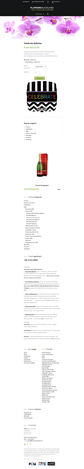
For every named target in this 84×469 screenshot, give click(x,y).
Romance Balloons (31, 224)
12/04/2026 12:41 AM (56, 2)
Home (25, 352)
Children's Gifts (46, 402)
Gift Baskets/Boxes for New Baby (50, 363)
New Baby (28, 135)
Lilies (43, 358)
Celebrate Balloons (33, 43)
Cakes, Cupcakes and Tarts (32, 228)
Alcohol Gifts (29, 238)
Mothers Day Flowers (47, 378)
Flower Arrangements (47, 354)
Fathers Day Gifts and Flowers (49, 390)
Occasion (28, 137)
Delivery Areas (27, 361)
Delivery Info (27, 359)
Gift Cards (28, 240)
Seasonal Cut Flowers (47, 359)
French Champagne (42, 185)
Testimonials (27, 356)
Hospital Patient (46, 398)
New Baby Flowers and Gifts (49, 386)
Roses (43, 356)
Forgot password (28, 418)
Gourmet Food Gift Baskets (49, 361)
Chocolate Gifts (29, 209)
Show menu (40, 14)
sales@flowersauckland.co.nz (35, 441)
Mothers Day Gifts (46, 380)
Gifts (27, 131)
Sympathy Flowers (46, 385)
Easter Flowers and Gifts (48, 392)
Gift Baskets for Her (47, 364)
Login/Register (25, 1)
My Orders (26, 416)
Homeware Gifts (29, 234)
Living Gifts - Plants (30, 230)
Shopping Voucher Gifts (31, 242)
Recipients (29, 139)
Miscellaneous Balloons (32, 219)
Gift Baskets (29, 129)
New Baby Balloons (31, 221)
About (25, 354)
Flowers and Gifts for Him (48, 397)
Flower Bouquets (46, 352)
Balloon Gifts (29, 211)
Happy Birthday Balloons (33, 217)
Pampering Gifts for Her (32, 232)
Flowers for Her (46, 393)
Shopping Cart (27, 413)
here (39, 278)
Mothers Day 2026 (31, 133)
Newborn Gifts (45, 400)
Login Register (27, 414)
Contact (26, 358)
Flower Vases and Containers (33, 236)
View (58, 189)
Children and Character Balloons (35, 213)
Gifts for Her (45, 395)
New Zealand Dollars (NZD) (38, 2)
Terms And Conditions (29, 363)
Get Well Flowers (46, 383)
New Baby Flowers (46, 381)
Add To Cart (39, 78)
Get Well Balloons (31, 215)
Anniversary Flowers (47, 388)
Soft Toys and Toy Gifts (31, 226)
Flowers (28, 127)
